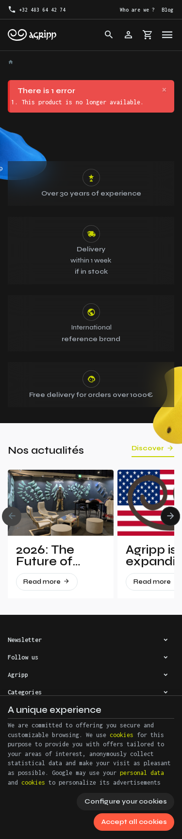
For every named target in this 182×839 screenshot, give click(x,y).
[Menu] (167, 34)
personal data (142, 772)
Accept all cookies (134, 822)
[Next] (170, 516)
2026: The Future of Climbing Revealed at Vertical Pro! (53, 555)
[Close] (164, 90)
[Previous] (11, 516)
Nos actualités (46, 450)
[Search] (109, 34)
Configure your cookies (125, 801)
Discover (148, 448)
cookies (121, 735)
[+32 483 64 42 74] (36, 9)
